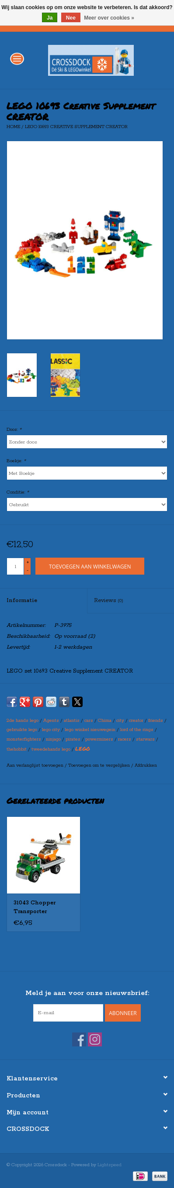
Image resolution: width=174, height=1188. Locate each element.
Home (13, 127)
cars (88, 721)
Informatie (22, 600)
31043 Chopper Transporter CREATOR (35, 908)
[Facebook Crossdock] (79, 1039)
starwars (145, 739)
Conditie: (18, 492)
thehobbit (17, 749)
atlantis (72, 721)
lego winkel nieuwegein (90, 730)
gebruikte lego (22, 730)
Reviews (108, 600)
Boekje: (16, 461)
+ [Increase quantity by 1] (28, 562)
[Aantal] (15, 566)
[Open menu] (17, 58)
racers (124, 739)
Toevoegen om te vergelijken (99, 765)
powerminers (99, 739)
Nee (71, 18)
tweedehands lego (50, 749)
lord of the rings (136, 730)
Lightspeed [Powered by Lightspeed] (109, 1165)
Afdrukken (146, 765)
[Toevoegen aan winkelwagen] (89, 566)
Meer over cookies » (109, 18)
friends (155, 721)
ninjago (53, 739)
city (120, 721)
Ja (49, 18)
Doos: (14, 429)
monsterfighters (24, 739)
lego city (51, 730)
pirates (73, 739)
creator (136, 721)
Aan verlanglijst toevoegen (36, 765)
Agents (51, 721)
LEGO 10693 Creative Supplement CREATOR (76, 127)
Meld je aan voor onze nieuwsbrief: (87, 993)
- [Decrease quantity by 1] (27, 570)
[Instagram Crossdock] (95, 1039)
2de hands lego (22, 721)
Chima (104, 721)
